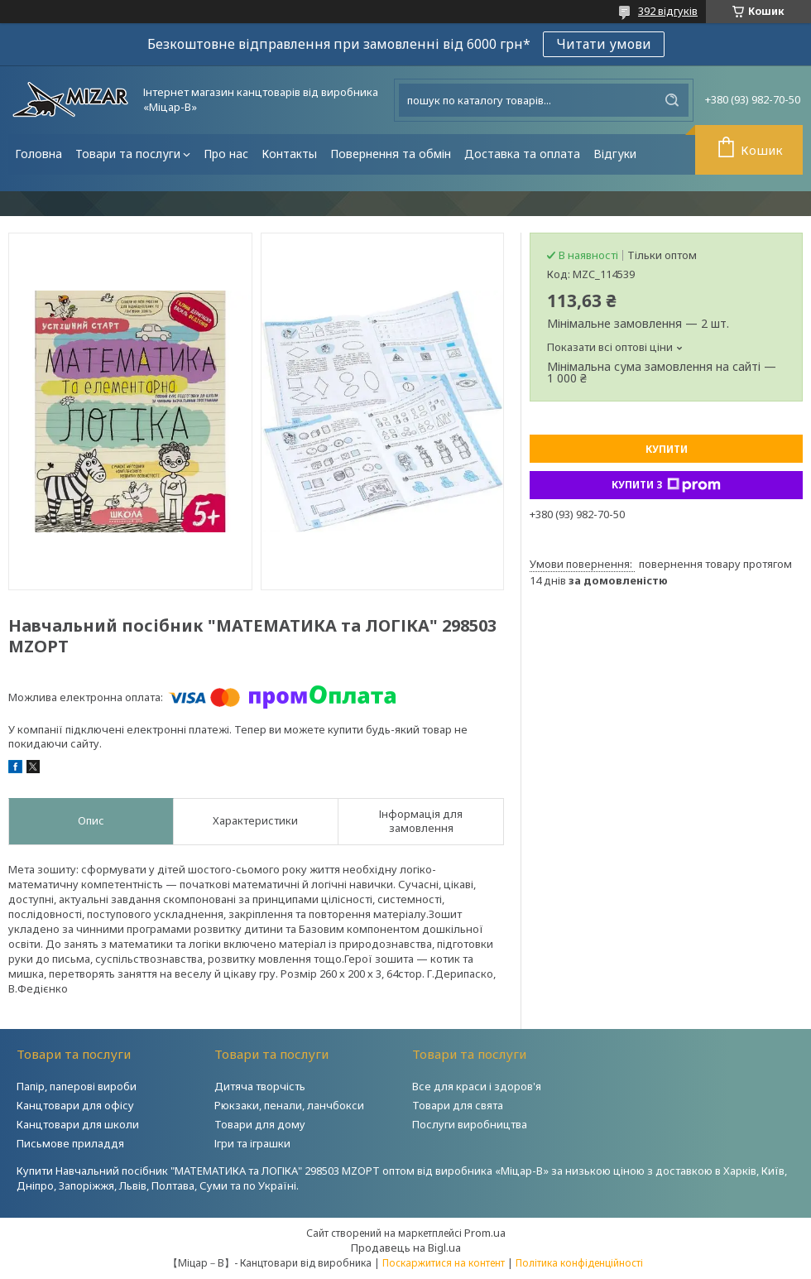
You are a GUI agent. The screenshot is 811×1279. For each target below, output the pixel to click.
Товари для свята (457, 1105)
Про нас (226, 153)
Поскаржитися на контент (443, 1263)
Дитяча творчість (259, 1086)
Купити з (666, 485)
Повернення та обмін (390, 153)
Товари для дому (259, 1124)
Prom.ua (485, 1232)
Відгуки (614, 153)
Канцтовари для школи (78, 1124)
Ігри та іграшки (252, 1143)
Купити (666, 449)
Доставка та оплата (522, 153)
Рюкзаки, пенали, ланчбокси (289, 1105)
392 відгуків (668, 10)
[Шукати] (672, 100)
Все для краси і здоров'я (476, 1086)
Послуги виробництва (469, 1124)
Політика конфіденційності (579, 1263)
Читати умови (603, 44)
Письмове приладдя (70, 1143)
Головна (38, 153)
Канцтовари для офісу (75, 1105)
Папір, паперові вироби (77, 1086)
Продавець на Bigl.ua (406, 1247)
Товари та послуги (127, 153)
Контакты (289, 153)
